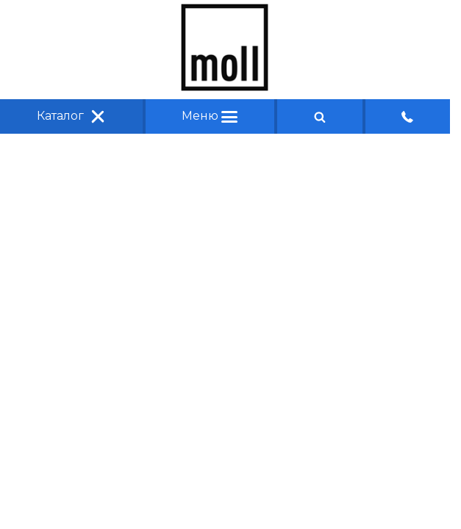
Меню (209, 116)
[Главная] (225, 87)
